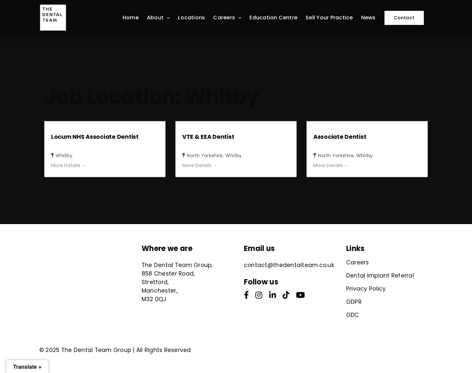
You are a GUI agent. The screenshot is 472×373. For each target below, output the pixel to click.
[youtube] (300, 295)
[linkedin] (272, 295)
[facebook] (246, 295)
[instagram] (258, 295)
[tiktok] (286, 295)
